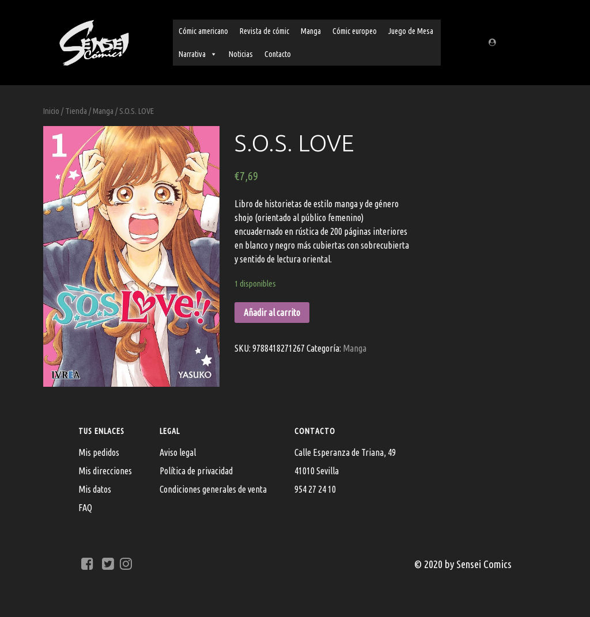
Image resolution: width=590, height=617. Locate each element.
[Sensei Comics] (93, 40)
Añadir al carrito (272, 312)
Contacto (277, 54)
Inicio (51, 111)
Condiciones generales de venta (213, 489)
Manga (311, 31)
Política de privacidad (196, 471)
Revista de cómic (264, 31)
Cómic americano (203, 31)
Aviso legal (178, 452)
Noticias (241, 54)
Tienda (76, 111)
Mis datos (94, 489)
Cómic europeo (354, 31)
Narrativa (198, 54)
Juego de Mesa (410, 31)
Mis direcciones (105, 471)
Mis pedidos (98, 452)
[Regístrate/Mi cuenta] (494, 42)
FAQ (85, 507)
